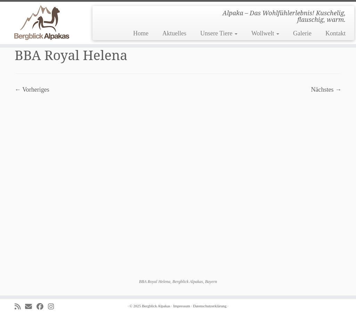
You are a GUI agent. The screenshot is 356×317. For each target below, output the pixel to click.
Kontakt (335, 33)
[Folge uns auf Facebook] (42, 306)
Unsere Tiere (218, 33)
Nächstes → (326, 89)
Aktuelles (174, 33)
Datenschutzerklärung (210, 306)
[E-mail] (31, 306)
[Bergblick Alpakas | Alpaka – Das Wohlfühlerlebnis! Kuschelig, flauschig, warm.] (41, 22)
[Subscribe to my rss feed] (20, 306)
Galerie (302, 33)
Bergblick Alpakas (156, 306)
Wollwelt (265, 33)
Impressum (181, 306)
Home (140, 33)
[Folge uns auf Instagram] (53, 306)
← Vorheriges (32, 89)
